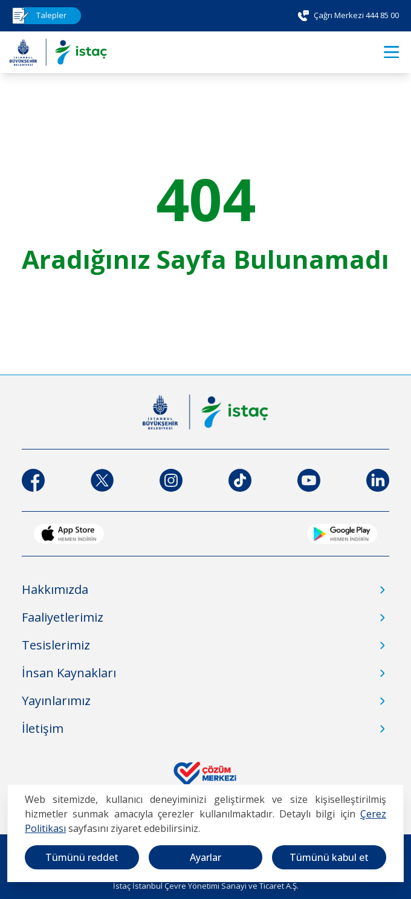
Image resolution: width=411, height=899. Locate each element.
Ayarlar (205, 857)
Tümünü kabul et (329, 857)
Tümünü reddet (81, 857)
